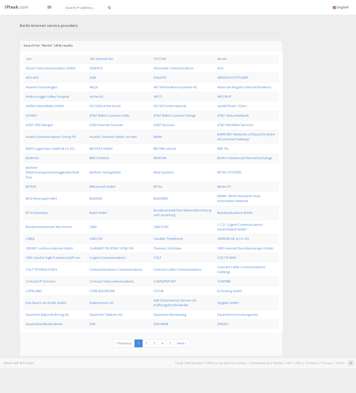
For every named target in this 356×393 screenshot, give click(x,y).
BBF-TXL (223, 148)
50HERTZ (96, 68)
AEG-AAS (32, 77)
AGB (92, 77)
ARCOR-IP (224, 96)
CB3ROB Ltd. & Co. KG (233, 238)
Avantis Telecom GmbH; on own (113, 136)
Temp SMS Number (189, 363)
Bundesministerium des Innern (49, 227)
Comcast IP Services (41, 281)
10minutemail (260, 363)
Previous (124, 343)
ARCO (158, 96)
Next (181, 343)
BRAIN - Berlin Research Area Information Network (238, 198)
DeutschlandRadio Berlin (44, 324)
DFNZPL (223, 324)
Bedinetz (32, 158)
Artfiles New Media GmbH (45, 106)
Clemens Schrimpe (167, 248)
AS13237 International (170, 106)
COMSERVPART (165, 281)
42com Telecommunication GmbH (50, 68)
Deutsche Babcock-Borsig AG (47, 314)
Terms (340, 363)
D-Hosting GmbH (229, 291)
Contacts (311, 363)
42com (222, 58)
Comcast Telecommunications (111, 281)
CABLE (30, 238)
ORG (298, 363)
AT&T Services (164, 125)
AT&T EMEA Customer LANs (109, 115)
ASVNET (31, 115)
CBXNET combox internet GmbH (49, 248)
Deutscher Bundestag (170, 314)
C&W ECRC (161, 227)
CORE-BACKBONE (102, 291)
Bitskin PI (224, 186)
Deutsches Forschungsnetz (237, 314)
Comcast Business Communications (116, 269)
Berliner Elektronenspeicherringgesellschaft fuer (52, 172)
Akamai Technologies (42, 87)
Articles (278, 363)
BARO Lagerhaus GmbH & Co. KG (50, 148)
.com (16, 7)
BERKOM (160, 158)
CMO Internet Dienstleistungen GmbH (245, 248)
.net (28, 58)
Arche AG (96, 96)
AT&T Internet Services (106, 125)
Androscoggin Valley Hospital (47, 96)
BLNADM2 (161, 198)
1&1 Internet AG (101, 58)
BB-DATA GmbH (100, 148)
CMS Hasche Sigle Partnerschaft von (53, 257)
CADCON (95, 238)
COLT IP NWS (226, 257)
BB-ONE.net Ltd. (165, 148)
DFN (92, 324)
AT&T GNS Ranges (39, 125)
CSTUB (158, 291)
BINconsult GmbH (102, 186)
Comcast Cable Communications (177, 269)
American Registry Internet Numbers (244, 87)
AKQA (93, 87)
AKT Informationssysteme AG (175, 87)
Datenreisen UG (101, 302)
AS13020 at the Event (105, 106)
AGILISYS (160, 77)
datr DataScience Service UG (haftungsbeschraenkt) (175, 302)
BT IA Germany (37, 212)
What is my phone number (226, 363)
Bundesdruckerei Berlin (235, 212)
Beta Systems (164, 172)
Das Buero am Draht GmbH (46, 302)
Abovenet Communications (174, 68)
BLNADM (95, 198)
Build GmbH (98, 212)
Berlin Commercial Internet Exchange (244, 158)
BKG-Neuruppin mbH (41, 198)
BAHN (158, 136)
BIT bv (158, 186)
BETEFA (31, 186)
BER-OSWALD (99, 158)
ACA (220, 68)
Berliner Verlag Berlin (105, 172)
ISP (289, 363)
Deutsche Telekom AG (106, 314)
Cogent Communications (107, 257)
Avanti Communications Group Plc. (51, 136)
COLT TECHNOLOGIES (41, 269)
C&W (93, 227)
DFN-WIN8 (161, 324)
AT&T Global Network (233, 115)
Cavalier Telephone (168, 238)
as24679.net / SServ (232, 106)
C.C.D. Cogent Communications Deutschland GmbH (240, 226)
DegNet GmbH (228, 302)
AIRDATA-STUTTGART (232, 77)
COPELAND (34, 291)
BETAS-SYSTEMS (229, 172)
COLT (157, 257)
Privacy (326, 363)
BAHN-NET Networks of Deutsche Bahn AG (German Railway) (246, 136)
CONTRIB (223, 281)
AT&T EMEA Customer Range (175, 115)
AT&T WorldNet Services (235, 125)
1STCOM (160, 58)
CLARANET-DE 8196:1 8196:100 (111, 248)
